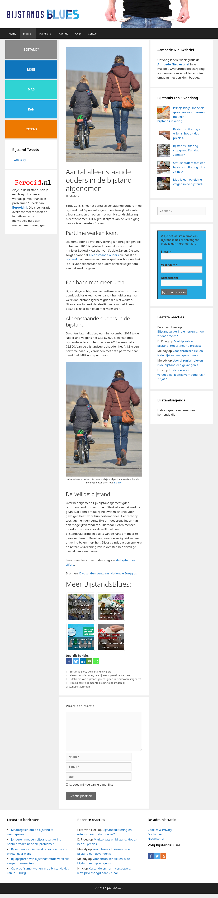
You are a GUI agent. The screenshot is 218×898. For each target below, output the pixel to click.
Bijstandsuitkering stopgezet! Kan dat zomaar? (186, 150)
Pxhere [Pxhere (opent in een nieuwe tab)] (118, 482)
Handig (47, 33)
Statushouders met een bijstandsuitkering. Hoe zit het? (189, 167)
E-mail (166, 251)
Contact (92, 33)
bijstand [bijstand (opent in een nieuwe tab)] (71, 259)
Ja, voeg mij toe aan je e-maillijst (89, 784)
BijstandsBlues (114, 888)
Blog (29, 33)
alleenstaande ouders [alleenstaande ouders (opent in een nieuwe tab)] (104, 255)
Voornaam (169, 264)
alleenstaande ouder (81, 675)
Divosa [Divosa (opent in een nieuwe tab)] (83, 573)
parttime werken (120, 675)
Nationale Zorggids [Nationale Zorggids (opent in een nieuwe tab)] (123, 573)
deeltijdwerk (101, 675)
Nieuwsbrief (156, 839)
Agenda (63, 33)
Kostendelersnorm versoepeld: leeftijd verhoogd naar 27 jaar (181, 374)
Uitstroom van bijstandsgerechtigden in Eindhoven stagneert (105, 679)
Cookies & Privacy (160, 830)
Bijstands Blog (78, 671)
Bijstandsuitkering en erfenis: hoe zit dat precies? (187, 133)
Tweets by (19, 160)
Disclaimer (155, 834)
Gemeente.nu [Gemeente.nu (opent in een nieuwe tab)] (99, 573)
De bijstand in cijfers (99, 671)
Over (78, 33)
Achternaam (169, 278)
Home (12, 33)
